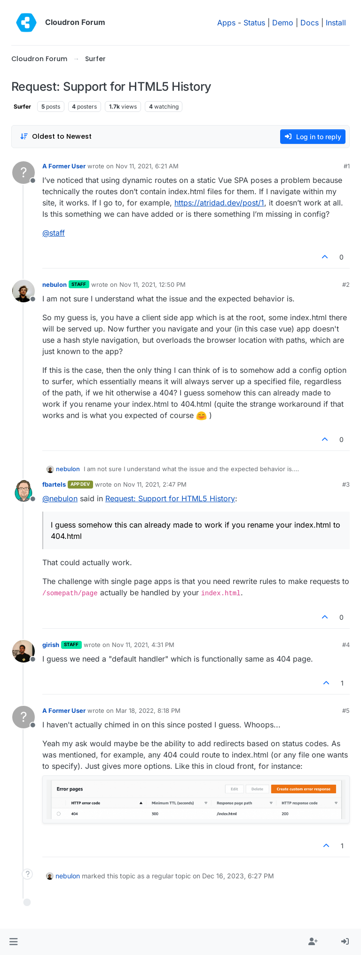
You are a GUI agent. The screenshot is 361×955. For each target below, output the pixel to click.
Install (336, 22)
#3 (346, 484)
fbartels (54, 484)
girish (50, 644)
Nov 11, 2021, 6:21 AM (147, 166)
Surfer (22, 106)
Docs (309, 22)
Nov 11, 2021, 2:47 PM (155, 484)
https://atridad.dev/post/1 (219, 202)
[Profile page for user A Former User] (23, 172)
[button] (13, 941)
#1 (347, 166)
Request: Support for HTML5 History (170, 498)
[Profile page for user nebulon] (23, 291)
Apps (226, 22)
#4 (346, 644)
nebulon (54, 284)
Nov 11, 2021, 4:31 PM (143, 644)
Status (254, 22)
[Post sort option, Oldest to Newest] (56, 136)
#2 (346, 284)
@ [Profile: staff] (53, 232)
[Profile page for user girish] (23, 651)
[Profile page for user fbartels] (23, 491)
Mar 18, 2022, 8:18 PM (148, 710)
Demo (282, 22)
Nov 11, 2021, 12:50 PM (152, 284)
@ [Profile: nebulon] (60, 498)
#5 (346, 710)
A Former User (64, 166)
